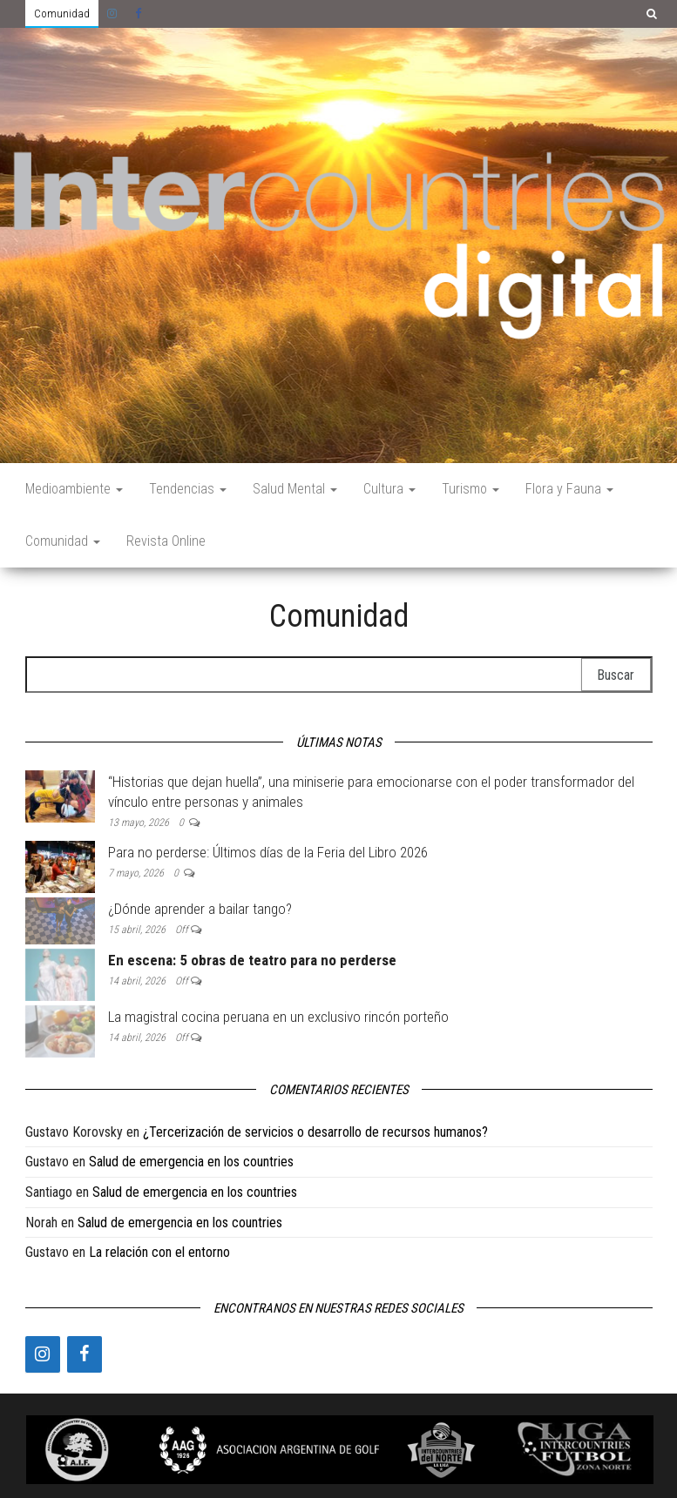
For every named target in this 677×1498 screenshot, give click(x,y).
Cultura (389, 488)
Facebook (140, 14)
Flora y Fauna (569, 488)
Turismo (470, 488)
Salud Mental (295, 488)
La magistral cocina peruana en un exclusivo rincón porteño (278, 1016)
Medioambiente (74, 488)
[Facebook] (84, 1354)
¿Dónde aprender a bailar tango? (200, 908)
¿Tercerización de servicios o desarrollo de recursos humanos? (315, 1132)
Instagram (112, 14)
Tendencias (188, 488)
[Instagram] (42, 1354)
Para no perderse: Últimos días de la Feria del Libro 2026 (268, 852)
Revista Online (166, 541)
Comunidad (62, 13)
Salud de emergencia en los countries (191, 1161)
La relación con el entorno (159, 1252)
